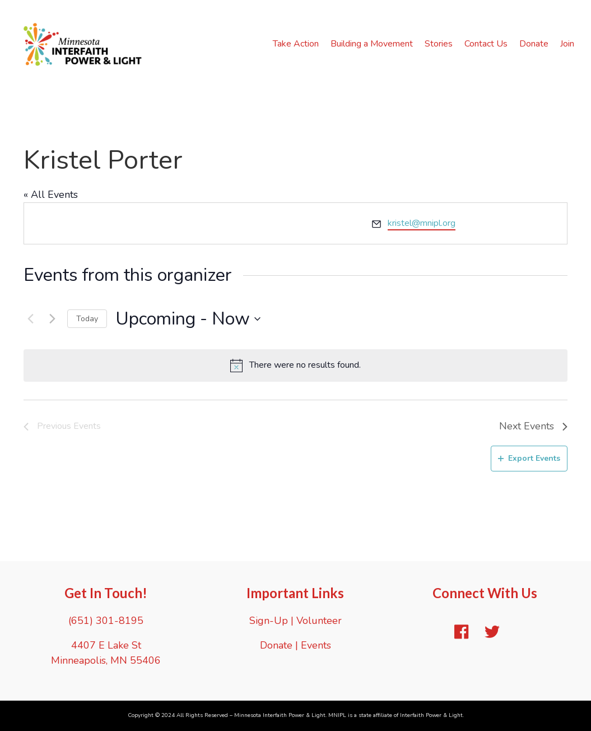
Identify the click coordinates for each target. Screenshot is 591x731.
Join (567, 44)
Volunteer (319, 620)
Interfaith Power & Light (431, 715)
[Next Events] (52, 319)
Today (87, 318)
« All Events (51, 194)
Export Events (529, 458)
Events (316, 645)
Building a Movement (372, 44)
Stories (439, 44)
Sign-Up (268, 620)
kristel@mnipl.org (421, 223)
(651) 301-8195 (105, 620)
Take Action (296, 44)
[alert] (295, 365)
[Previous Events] (30, 319)
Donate (533, 44)
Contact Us (486, 44)
